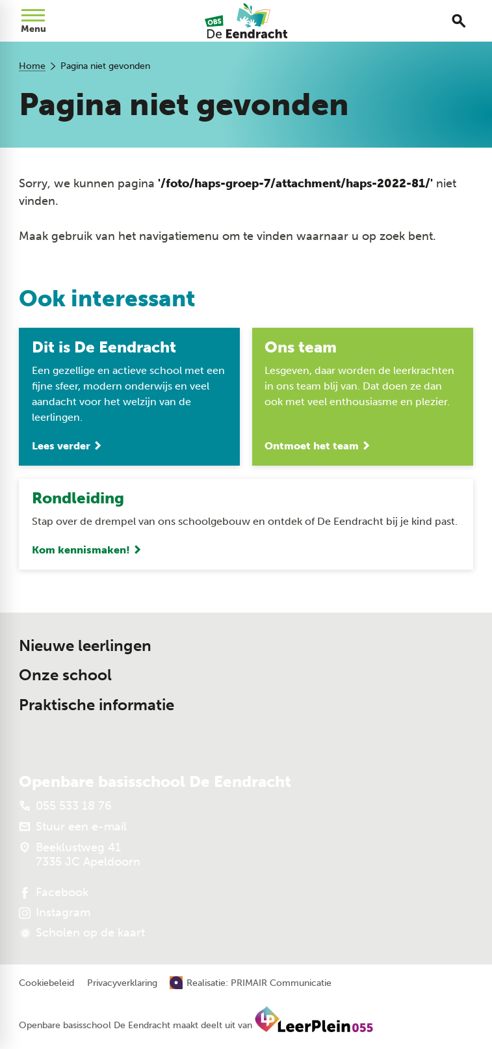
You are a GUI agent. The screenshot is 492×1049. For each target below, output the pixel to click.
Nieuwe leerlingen (85, 646)
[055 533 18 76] (65, 806)
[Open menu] (33, 21)
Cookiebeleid (46, 983)
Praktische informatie (96, 705)
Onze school (65, 675)
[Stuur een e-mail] (73, 826)
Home (32, 66)
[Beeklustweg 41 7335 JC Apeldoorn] (79, 854)
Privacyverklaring (122, 983)
